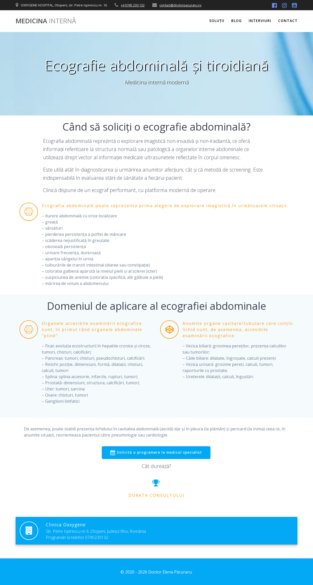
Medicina (46, 21)
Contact (288, 20)
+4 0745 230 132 (133, 5)
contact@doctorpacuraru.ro (180, 5)
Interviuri (260, 20)
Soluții (216, 20)
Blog (236, 20)
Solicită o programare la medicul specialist (156, 453)
